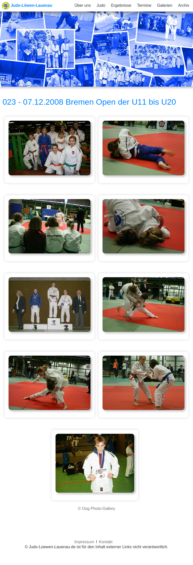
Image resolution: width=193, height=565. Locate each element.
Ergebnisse (121, 5)
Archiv (183, 5)
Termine (144, 5)
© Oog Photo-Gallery (96, 508)
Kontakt (106, 542)
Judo (100, 5)
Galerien (164, 5)
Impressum (84, 542)
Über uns (82, 5)
